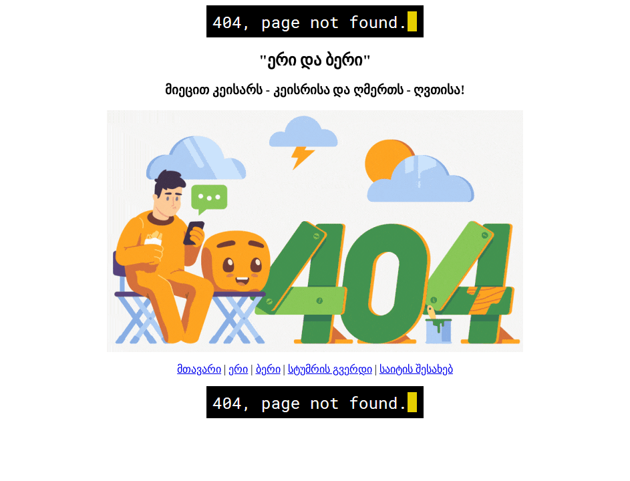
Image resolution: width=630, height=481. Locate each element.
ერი (238, 369)
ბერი (268, 369)
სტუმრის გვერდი (330, 369)
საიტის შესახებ (416, 369)
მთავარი (199, 369)
